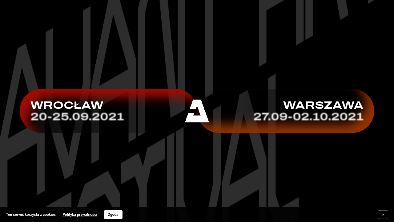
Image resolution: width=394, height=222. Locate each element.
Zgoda (113, 214)
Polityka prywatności (79, 214)
